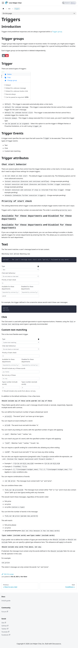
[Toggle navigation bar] (3, 2)
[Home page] (3, 8)
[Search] (69, 3)
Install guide (6, 601)
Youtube (5, 632)
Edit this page (8, 574)
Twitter (5, 629)
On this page (7, 13)
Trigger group (57, 32)
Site (4, 623)
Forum (5, 612)
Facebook (6, 635)
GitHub (5, 626)
